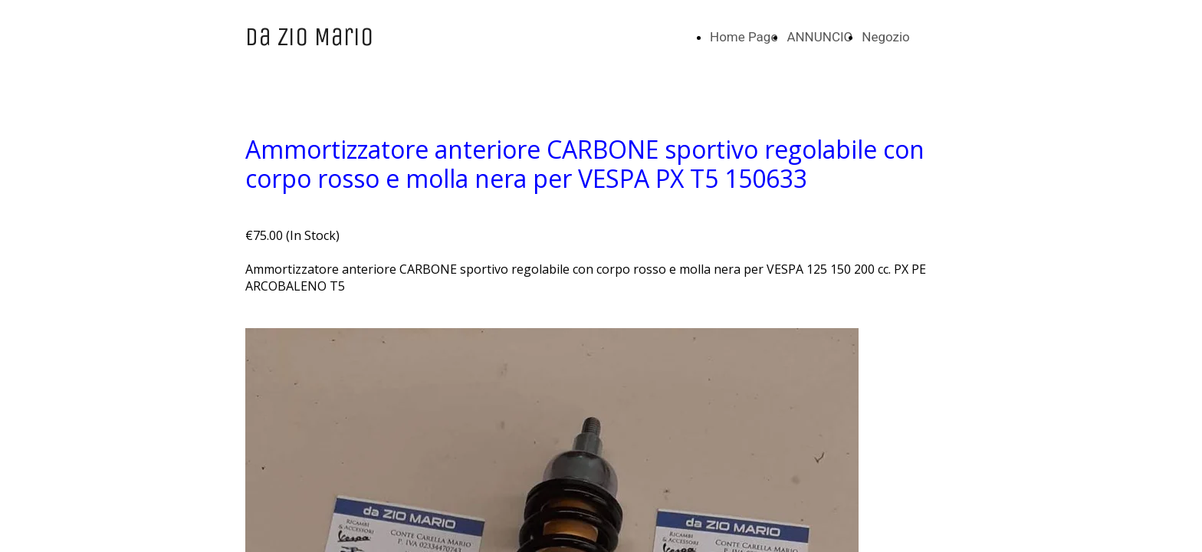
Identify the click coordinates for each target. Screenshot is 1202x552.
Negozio (886, 36)
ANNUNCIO (819, 36)
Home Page (743, 36)
